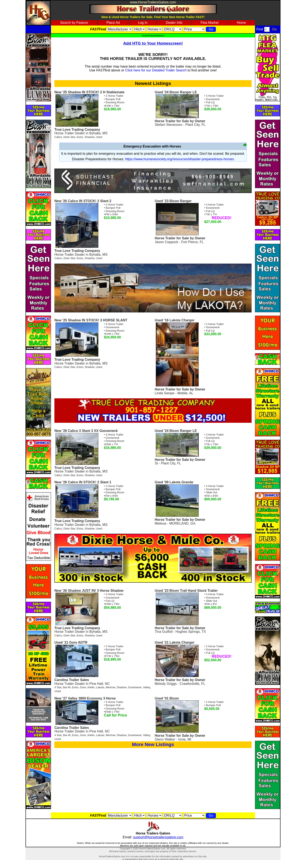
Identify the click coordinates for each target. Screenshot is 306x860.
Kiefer (91, 687)
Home (241, 22)
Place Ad (113, 22)
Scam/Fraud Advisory (153, 35)
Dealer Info (174, 22)
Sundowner (135, 687)
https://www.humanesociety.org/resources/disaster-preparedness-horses (179, 159)
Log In (142, 22)
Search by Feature (74, 22)
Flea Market (209, 22)
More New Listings (153, 744)
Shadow (89, 137)
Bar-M (67, 687)
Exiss (80, 137)
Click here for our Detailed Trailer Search (156, 70)
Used (99, 137)
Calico (58, 137)
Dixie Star (69, 137)
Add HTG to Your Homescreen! (153, 43)
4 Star (57, 687)
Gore (83, 687)
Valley (146, 687)
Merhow (110, 687)
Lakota (100, 687)
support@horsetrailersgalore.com (158, 837)
